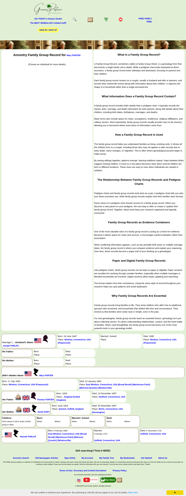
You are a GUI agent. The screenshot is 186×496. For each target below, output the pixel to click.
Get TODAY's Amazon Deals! (48, 19)
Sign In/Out (69, 458)
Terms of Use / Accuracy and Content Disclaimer (82, 470)
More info (133, 492)
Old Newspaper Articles (46, 458)
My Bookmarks (127, 458)
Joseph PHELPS (11, 346)
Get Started (146, 458)
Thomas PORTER (45, 399)
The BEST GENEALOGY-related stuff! (48, 23)
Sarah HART (44, 412)
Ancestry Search (21, 458)
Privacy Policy (120, 470)
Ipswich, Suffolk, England (71, 409)
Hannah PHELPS (28, 436)
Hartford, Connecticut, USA (112, 397)
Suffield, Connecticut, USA (107, 440)
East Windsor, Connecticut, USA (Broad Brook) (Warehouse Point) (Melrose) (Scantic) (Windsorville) (67, 437)
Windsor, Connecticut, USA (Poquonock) (28, 384)
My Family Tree (106, 458)
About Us (162, 458)
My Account (87, 458)
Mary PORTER (74, 55)
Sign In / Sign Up (48, 30)
